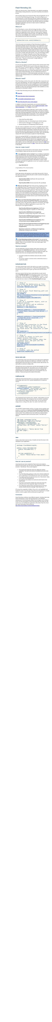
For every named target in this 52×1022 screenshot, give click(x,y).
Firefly (29, 107)
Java (33, 143)
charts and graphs (40, 105)
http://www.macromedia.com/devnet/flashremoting (27, 505)
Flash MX (19, 93)
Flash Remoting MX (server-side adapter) (27, 101)
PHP (45, 141)
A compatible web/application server (26, 99)
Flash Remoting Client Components (26, 96)
